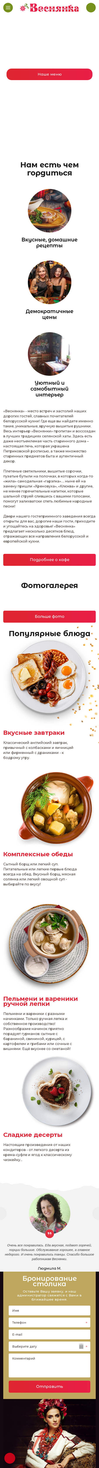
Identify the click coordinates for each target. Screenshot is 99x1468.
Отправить (49, 1386)
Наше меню (50, 74)
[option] (49, 80)
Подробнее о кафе (49, 559)
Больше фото (49, 616)
